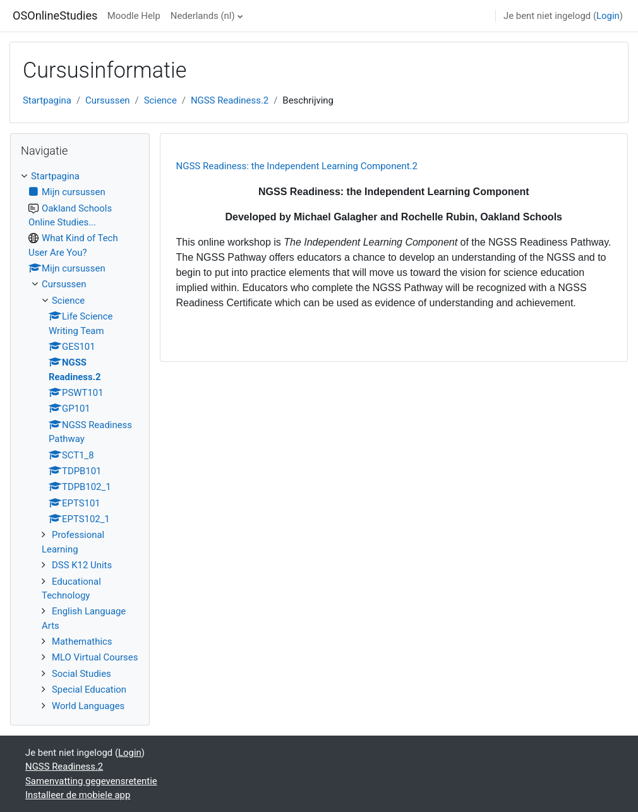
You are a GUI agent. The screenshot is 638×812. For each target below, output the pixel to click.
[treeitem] (80, 441)
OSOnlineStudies (55, 15)
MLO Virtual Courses (95, 657)
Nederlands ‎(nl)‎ (203, 15)
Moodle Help (133, 15)
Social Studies (81, 673)
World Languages (88, 706)
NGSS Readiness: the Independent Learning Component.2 (297, 166)
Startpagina (47, 100)
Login (608, 15)
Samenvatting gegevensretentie (91, 781)
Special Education (89, 689)
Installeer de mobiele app (77, 795)
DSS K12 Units (82, 565)
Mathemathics (82, 641)
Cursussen (107, 100)
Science (160, 100)
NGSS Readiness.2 (229, 100)
